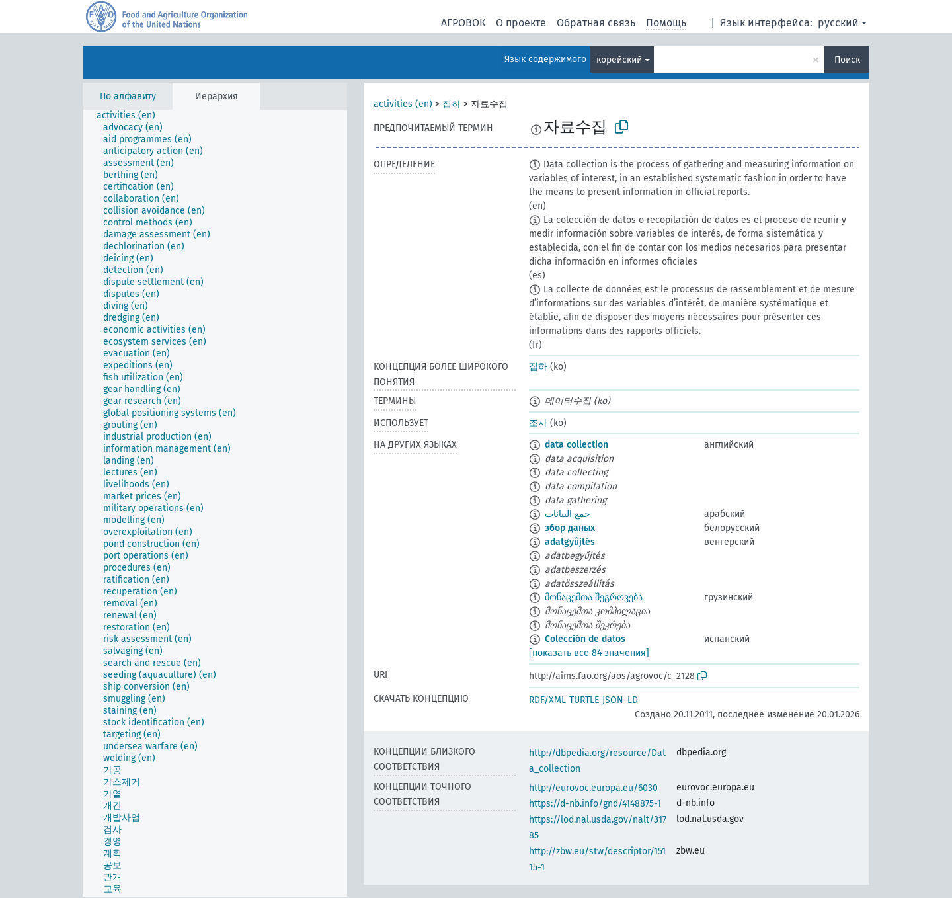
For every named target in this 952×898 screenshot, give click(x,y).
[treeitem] (131, 116)
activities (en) (403, 104)
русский (838, 23)
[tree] (215, 503)
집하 (451, 104)
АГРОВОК (463, 23)
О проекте (521, 23)
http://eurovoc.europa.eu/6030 (593, 788)
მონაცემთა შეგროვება (594, 597)
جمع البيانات (567, 514)
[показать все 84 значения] (589, 653)
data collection (576, 444)
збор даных (570, 528)
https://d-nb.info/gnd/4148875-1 (595, 803)
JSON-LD (620, 700)
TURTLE (584, 700)
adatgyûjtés (570, 542)
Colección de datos (585, 639)
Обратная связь (596, 23)
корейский (619, 59)
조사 (538, 423)
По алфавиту (128, 96)
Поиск (847, 59)
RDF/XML (547, 700)
